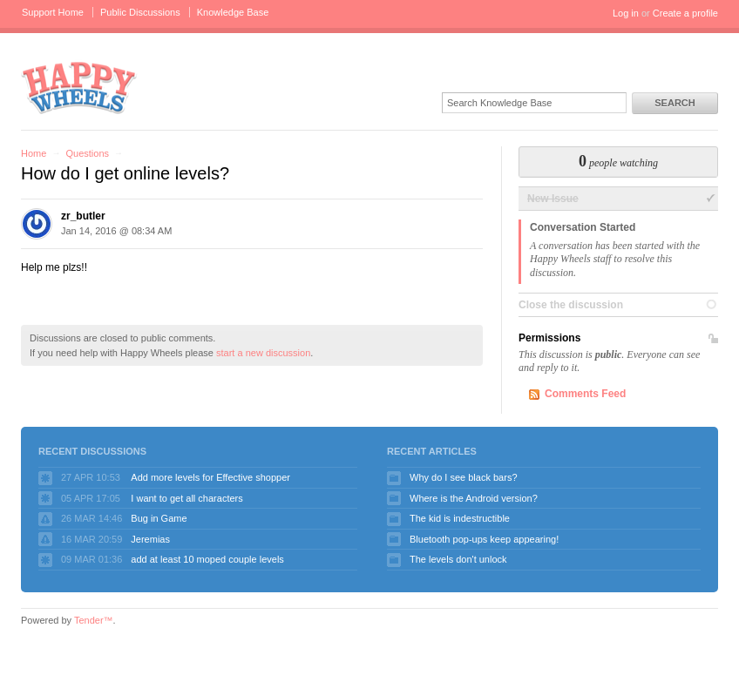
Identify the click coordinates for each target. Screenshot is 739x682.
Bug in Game (158, 518)
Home (33, 153)
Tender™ (93, 620)
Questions (87, 153)
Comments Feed (585, 394)
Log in (626, 13)
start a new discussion (263, 353)
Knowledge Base (233, 12)
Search (674, 103)
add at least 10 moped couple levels (207, 559)
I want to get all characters (186, 498)
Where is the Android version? (474, 498)
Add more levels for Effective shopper (210, 477)
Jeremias (150, 539)
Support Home (53, 12)
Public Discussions (140, 12)
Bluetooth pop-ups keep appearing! (484, 539)
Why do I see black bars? (464, 477)
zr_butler (83, 216)
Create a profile (685, 13)
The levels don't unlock (458, 559)
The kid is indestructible (460, 518)
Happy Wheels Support (79, 86)
